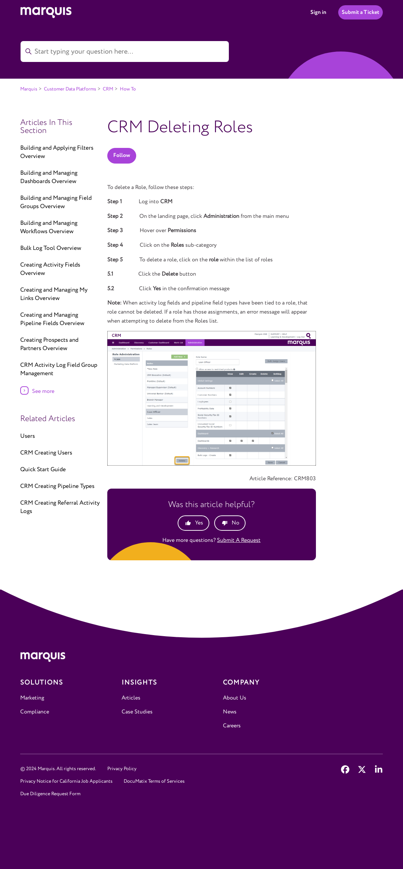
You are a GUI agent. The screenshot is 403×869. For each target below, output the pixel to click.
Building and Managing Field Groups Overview (56, 202)
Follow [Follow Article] (121, 155)
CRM (108, 89)
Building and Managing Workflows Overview (48, 227)
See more (43, 391)
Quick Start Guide (43, 469)
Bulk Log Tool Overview (50, 248)
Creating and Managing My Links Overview (53, 294)
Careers (232, 726)
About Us (234, 698)
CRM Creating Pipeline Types (57, 486)
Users (27, 436)
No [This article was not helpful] (235, 523)
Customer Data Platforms (70, 89)
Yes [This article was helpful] (199, 523)
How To (128, 89)
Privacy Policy (122, 768)
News (230, 712)
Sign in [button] (318, 12)
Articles (131, 698)
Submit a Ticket (360, 12)
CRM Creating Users (46, 453)
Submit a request (239, 540)
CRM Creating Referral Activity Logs (60, 507)
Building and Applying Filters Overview (56, 152)
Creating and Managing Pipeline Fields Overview (52, 319)
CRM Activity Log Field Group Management (58, 369)
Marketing (32, 698)
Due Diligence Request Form (50, 793)
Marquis (28, 89)
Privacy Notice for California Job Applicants (66, 781)
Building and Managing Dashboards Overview (48, 177)
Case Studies (137, 712)
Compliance (34, 712)
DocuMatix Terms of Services (154, 781)
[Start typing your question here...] (125, 51)
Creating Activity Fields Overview (50, 269)
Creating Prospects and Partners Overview (49, 344)
